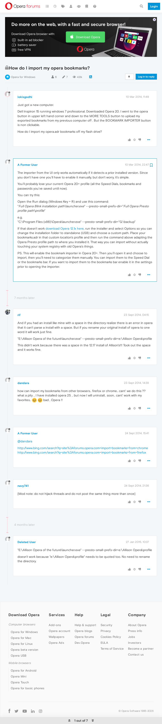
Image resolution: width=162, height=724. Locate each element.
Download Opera (88, 24)
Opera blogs (83, 618)
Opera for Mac (21, 625)
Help (79, 602)
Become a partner (141, 635)
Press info (135, 618)
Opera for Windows (23, 64)
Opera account (59, 618)
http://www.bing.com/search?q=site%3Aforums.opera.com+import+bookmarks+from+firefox (82, 439)
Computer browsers (21, 611)
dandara (23, 370)
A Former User (28, 152)
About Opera (137, 612)
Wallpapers (56, 624)
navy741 (23, 473)
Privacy (106, 618)
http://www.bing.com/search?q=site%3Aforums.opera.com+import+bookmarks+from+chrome (83, 435)
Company (137, 602)
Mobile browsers (19, 650)
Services (57, 602)
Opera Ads (56, 630)
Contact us (136, 641)
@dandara (25, 428)
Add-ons (55, 612)
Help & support (85, 612)
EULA (104, 630)
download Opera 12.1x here (65, 215)
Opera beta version (24, 636)
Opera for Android (23, 657)
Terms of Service (112, 635)
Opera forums (84, 624)
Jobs (131, 624)
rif (19, 302)
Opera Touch (20, 669)
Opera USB (19, 642)
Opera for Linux (22, 631)
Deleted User (27, 529)
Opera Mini (18, 663)
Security (106, 612)
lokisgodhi (25, 84)
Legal (106, 602)
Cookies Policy (111, 624)
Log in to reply (146, 63)
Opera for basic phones (28, 675)
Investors (134, 630)
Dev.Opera (82, 630)
